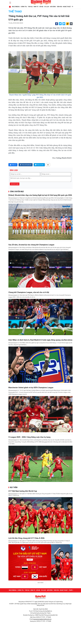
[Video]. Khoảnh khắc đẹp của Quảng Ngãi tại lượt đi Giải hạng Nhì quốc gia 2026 (40, 195)
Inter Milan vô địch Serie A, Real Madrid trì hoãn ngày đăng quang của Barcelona (40, 340)
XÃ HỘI (41, 6)
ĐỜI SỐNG (53, 6)
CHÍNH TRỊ (24, 6)
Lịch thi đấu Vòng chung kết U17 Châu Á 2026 (26, 538)
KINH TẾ (36, 6)
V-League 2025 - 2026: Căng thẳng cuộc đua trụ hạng (29, 437)
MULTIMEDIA (16, 6)
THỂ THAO (15, 11)
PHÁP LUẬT (72, 590)
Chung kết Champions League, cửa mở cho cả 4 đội (28, 292)
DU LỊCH (46, 6)
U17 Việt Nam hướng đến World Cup (22, 491)
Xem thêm (40, 582)
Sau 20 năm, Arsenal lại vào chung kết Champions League (31, 245)
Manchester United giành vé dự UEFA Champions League (30, 387)
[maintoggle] (10, 3)
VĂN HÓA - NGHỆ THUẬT (64, 6)
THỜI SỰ (30, 6)
